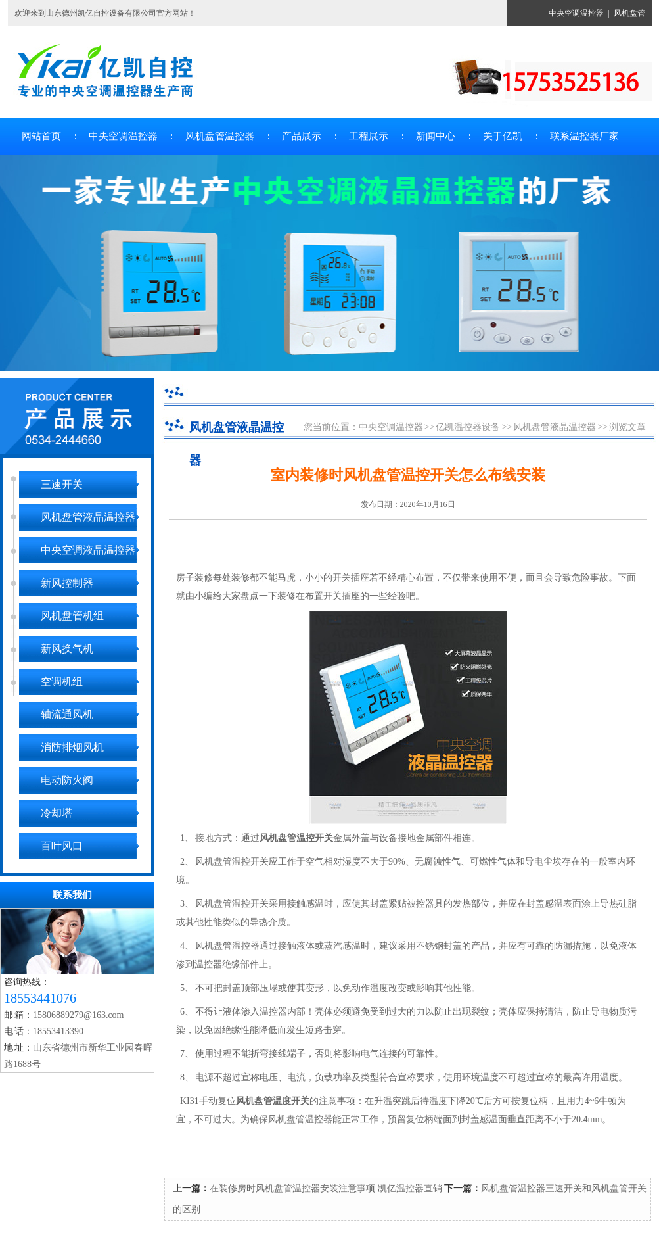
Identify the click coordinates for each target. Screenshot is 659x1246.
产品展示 (301, 136)
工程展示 (368, 136)
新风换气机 (67, 648)
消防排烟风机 (72, 747)
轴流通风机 (67, 714)
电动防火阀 (67, 780)
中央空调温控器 (576, 13)
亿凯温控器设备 (468, 427)
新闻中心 (435, 136)
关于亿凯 (502, 136)
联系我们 (72, 895)
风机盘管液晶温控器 (88, 517)
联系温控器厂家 (584, 136)
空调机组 (62, 681)
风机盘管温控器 (219, 136)
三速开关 (62, 484)
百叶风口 (62, 845)
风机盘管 (629, 13)
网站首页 (41, 136)
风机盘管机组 (72, 615)
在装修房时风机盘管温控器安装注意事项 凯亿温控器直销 (326, 1188)
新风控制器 (67, 582)
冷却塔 (56, 813)
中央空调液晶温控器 (88, 550)
